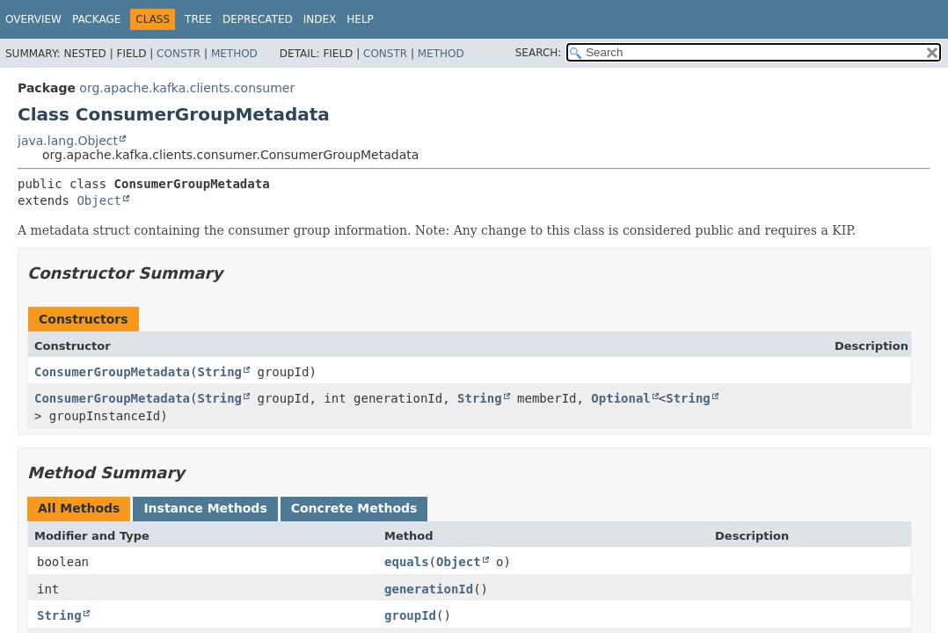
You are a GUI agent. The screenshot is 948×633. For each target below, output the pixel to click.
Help (360, 19)
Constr (179, 53)
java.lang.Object (68, 141)
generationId (428, 589)
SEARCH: (538, 53)
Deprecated (257, 19)
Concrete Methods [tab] (354, 508)
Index (320, 19)
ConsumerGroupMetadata (112, 372)
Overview (33, 19)
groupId (410, 615)
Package (96, 19)
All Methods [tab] (79, 508)
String (219, 372)
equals (406, 562)
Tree (198, 19)
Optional (620, 398)
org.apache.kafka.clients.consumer (187, 88)
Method (234, 53)
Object (99, 200)
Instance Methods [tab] (204, 508)
